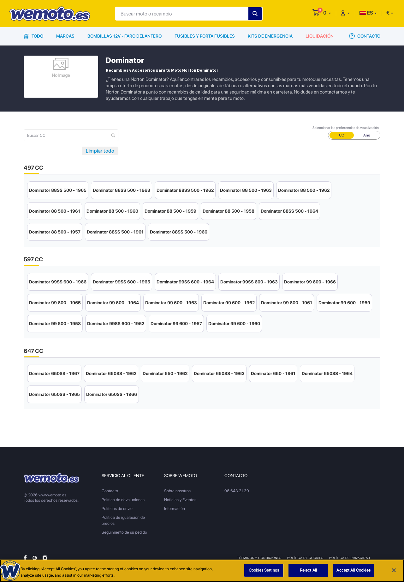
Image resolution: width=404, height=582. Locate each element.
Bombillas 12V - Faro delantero (124, 36)
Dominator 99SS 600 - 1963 (249, 281)
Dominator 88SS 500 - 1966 (178, 231)
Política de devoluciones (123, 499)
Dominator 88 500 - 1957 (54, 231)
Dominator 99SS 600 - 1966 (57, 281)
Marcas (65, 36)
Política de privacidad (349, 558)
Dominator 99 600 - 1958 (55, 323)
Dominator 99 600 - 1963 (171, 302)
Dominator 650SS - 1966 (111, 394)
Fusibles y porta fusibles (205, 36)
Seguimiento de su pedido (124, 532)
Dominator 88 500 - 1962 (304, 190)
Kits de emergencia (270, 36)
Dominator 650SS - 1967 (54, 373)
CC (341, 135)
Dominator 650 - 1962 (165, 373)
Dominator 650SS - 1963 (219, 373)
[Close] (394, 570)
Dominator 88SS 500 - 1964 (289, 211)
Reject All (308, 570)
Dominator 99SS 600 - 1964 (185, 281)
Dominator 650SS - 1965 (54, 394)
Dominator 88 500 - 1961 (54, 211)
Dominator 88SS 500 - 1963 (121, 190)
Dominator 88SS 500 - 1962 (185, 190)
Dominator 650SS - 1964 (327, 373)
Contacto (364, 36)
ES (366, 13)
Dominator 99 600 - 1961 (286, 302)
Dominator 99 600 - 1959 (344, 302)
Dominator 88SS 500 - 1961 (115, 231)
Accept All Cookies (353, 570)
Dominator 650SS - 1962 (111, 373)
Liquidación (320, 36)
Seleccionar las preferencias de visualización (345, 128)
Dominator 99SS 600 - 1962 (115, 323)
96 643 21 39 (236, 490)
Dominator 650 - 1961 (273, 373)
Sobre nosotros (177, 490)
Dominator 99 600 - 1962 (229, 302)
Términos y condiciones (259, 558)
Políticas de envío (117, 508)
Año (366, 135)
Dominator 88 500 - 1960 (112, 211)
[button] (327, 13)
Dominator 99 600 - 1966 (310, 281)
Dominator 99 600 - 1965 (55, 302)
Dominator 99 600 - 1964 (113, 302)
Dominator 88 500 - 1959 (170, 211)
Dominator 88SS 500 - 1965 (57, 190)
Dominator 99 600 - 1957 (176, 323)
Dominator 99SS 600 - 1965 (121, 281)
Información (174, 508)
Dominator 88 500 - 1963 (246, 190)
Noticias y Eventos (180, 499)
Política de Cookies (305, 558)
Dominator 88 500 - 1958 (228, 211)
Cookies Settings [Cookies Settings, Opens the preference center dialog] (264, 570)
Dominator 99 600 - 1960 (234, 323)
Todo (33, 36)
